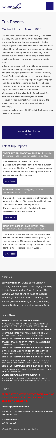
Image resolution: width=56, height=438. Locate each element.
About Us (7, 276)
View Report (10, 181)
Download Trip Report (28, 132)
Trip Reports (13, 21)
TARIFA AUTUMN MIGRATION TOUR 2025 (23, 153)
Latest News (8, 315)
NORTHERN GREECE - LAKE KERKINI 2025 (24, 226)
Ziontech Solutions (31, 429)
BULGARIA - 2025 (11, 189)
